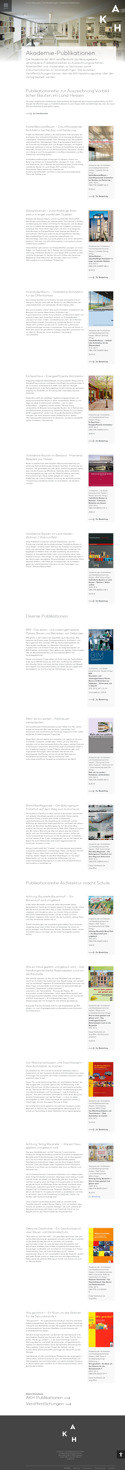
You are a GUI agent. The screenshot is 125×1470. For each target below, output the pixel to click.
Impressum (87, 1468)
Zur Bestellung (94, 1196)
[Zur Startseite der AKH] (70, 1432)
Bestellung (98, 196)
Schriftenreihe (37, 113)
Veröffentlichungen (50, 3)
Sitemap (76, 1468)
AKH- (48, 1397)
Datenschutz (100, 1468)
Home (28, 3)
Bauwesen (36, 3)
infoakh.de (70, 1459)
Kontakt (111, 1468)
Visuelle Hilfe (103, 1454)
